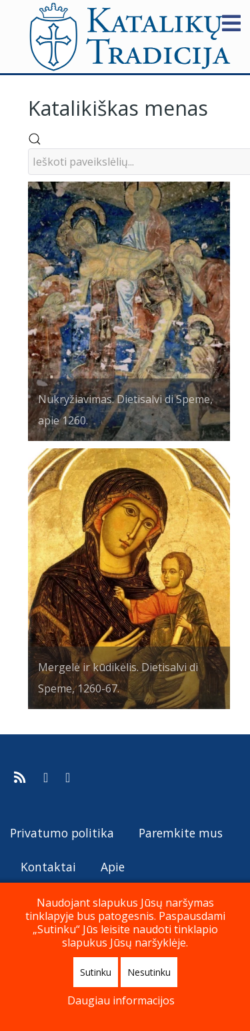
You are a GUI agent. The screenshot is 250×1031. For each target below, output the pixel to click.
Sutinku (95, 972)
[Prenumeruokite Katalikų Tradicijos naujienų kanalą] (21, 777)
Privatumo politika (62, 833)
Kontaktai (48, 867)
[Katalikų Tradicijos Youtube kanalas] (68, 777)
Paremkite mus (181, 833)
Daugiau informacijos (121, 1000)
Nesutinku (149, 972)
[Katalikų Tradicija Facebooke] (47, 777)
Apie (113, 867)
